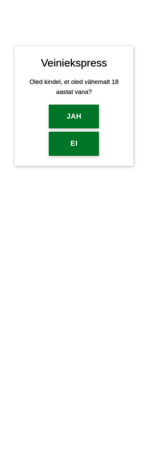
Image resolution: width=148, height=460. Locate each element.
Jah (74, 116)
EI (74, 143)
